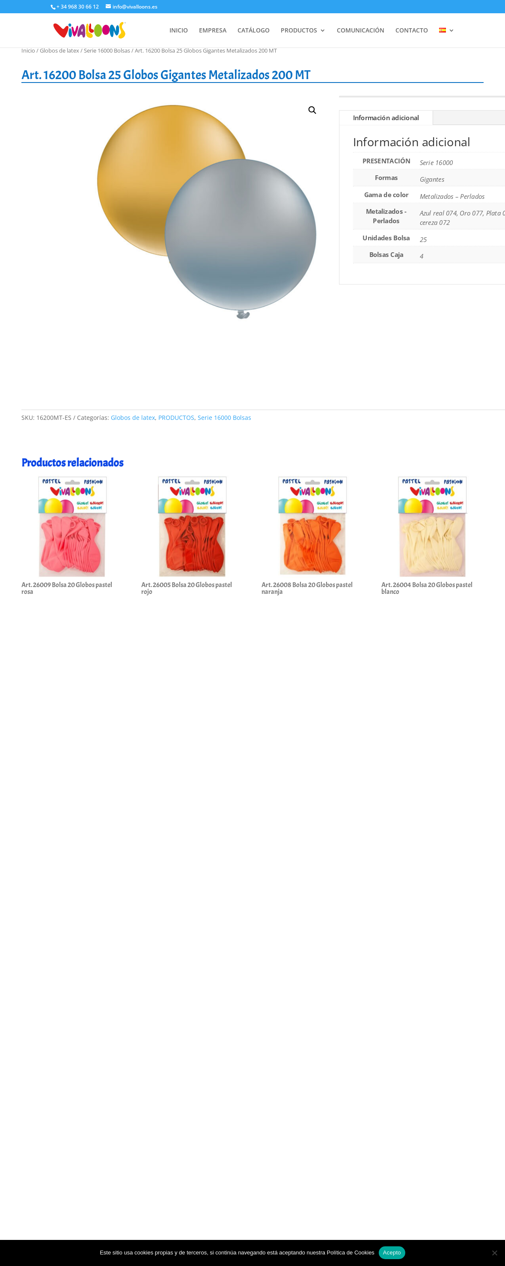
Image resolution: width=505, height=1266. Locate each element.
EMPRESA (212, 30)
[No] (494, 1252)
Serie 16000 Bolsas (107, 50)
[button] (313, 110)
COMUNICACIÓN (360, 30)
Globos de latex (59, 50)
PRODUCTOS (299, 30)
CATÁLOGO (254, 30)
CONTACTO (411, 30)
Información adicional (386, 118)
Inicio (28, 50)
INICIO (178, 30)
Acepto (392, 1252)
